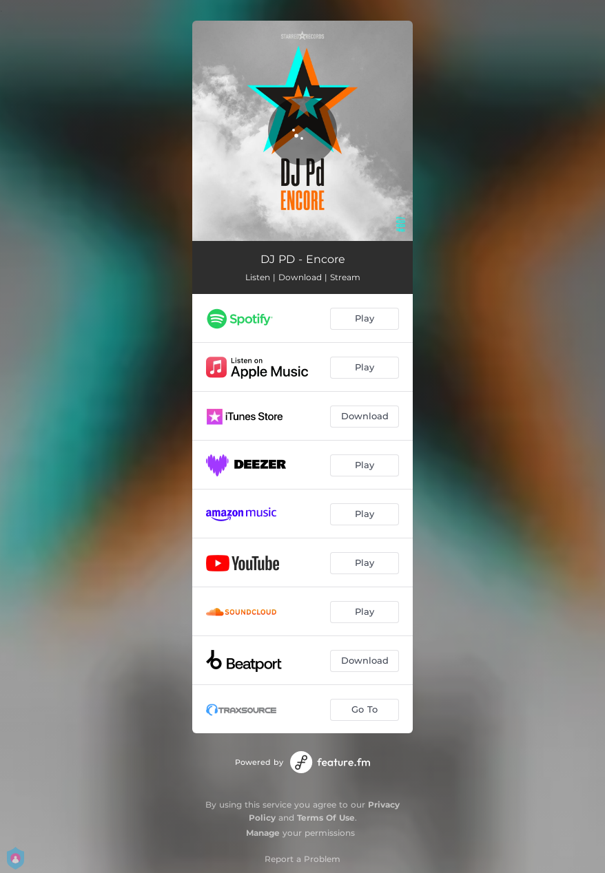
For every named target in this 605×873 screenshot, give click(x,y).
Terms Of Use (326, 817)
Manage (263, 833)
